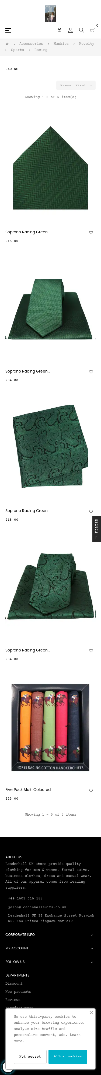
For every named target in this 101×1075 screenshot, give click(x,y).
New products (18, 992)
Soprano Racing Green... (27, 232)
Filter (97, 530)
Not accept (30, 1057)
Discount (14, 984)
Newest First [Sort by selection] (78, 85)
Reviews (12, 1000)
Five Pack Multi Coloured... (29, 790)
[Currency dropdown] (59, 30)
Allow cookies (68, 1056)
